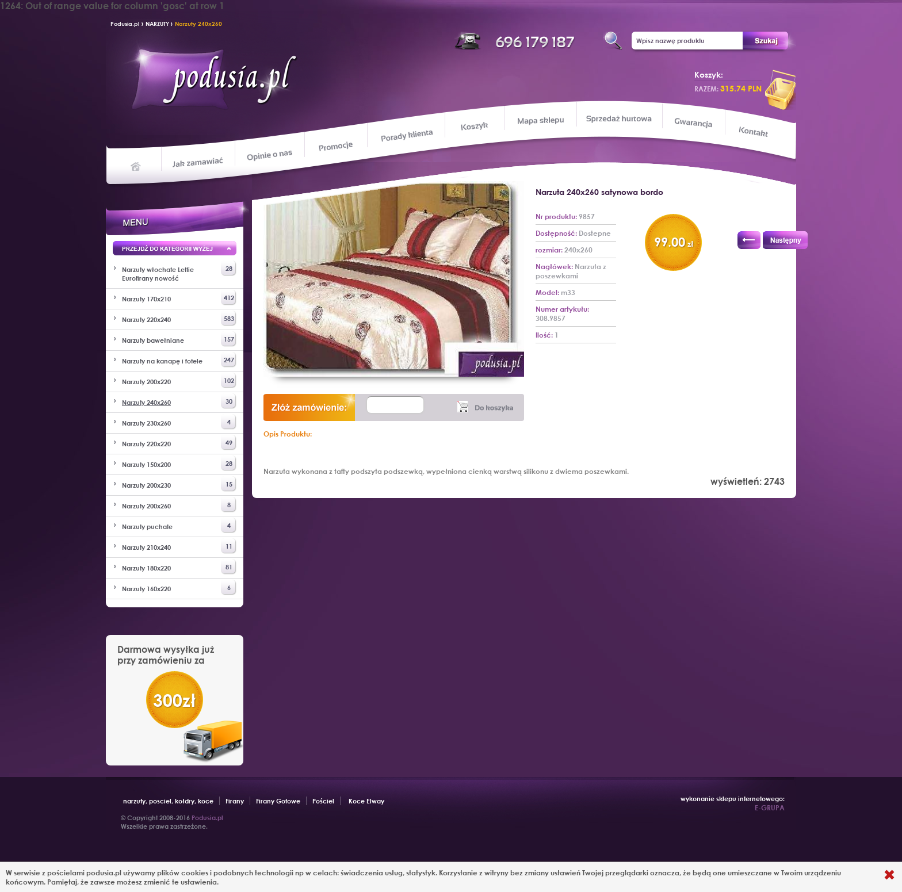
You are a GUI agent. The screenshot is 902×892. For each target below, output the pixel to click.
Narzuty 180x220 (179, 567)
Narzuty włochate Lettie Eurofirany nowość (179, 271)
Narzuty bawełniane (179, 339)
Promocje (336, 145)
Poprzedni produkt (748, 240)
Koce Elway (366, 801)
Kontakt (754, 133)
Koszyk (474, 126)
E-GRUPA (770, 807)
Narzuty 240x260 (198, 24)
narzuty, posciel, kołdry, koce (168, 801)
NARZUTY (158, 24)
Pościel (323, 801)
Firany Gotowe (278, 801)
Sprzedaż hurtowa (618, 118)
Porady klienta (406, 135)
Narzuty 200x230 (179, 484)
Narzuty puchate (179, 525)
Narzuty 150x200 (179, 463)
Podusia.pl (124, 24)
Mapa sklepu (541, 120)
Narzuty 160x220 (179, 587)
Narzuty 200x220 (179, 380)
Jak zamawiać (199, 161)
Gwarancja (692, 123)
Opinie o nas (269, 154)
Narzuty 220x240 (179, 318)
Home (136, 165)
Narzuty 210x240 (179, 546)
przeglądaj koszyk (780, 90)
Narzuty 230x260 (179, 422)
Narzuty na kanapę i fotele (179, 359)
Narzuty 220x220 (179, 442)
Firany (235, 801)
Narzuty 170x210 (179, 297)
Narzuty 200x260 (179, 504)
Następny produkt (785, 240)
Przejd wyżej (174, 250)
